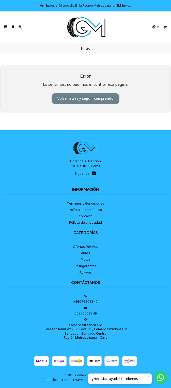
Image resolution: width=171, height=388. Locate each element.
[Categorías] (13, 27)
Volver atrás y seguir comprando (85, 98)
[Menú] (6, 27)
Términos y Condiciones (85, 203)
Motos (85, 259)
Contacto (85, 216)
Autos (85, 253)
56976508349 (85, 310)
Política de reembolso (85, 209)
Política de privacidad (85, 222)
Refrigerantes (85, 266)
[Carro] (165, 27)
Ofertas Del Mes (85, 246)
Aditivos (86, 272)
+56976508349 (85, 299)
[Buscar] (20, 27)
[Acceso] (156, 27)
